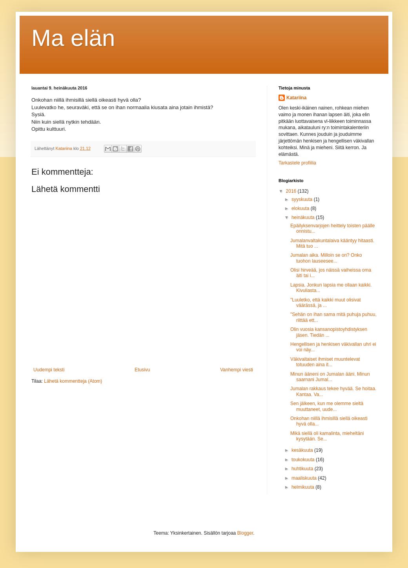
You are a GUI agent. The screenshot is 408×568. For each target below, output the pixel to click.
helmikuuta (303, 487)
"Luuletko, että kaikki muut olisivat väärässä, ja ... (325, 302)
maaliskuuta (304, 478)
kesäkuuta (302, 450)
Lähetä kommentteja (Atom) (73, 381)
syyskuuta (302, 199)
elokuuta (301, 208)
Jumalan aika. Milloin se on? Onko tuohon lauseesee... (326, 257)
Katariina (296, 97)
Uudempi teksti (48, 370)
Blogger (245, 533)
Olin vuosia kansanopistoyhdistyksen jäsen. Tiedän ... (328, 332)
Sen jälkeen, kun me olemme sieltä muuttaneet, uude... (326, 406)
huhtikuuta (303, 468)
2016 (292, 191)
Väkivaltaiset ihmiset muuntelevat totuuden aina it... (325, 361)
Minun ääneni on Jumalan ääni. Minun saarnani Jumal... (330, 376)
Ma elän (73, 38)
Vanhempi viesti (236, 370)
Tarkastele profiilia (297, 163)
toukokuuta (303, 459)
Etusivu (142, 370)
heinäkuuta (303, 217)
